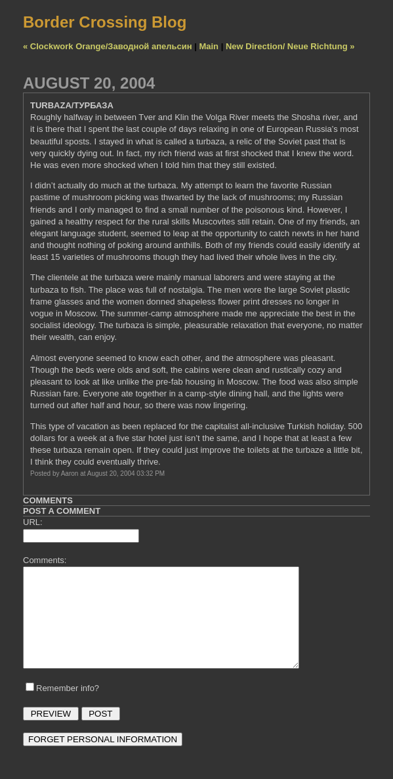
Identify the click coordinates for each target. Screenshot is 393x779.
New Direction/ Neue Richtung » (290, 46)
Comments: (44, 560)
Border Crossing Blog (104, 22)
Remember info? (67, 708)
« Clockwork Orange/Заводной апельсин (107, 46)
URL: (33, 522)
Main (208, 46)
